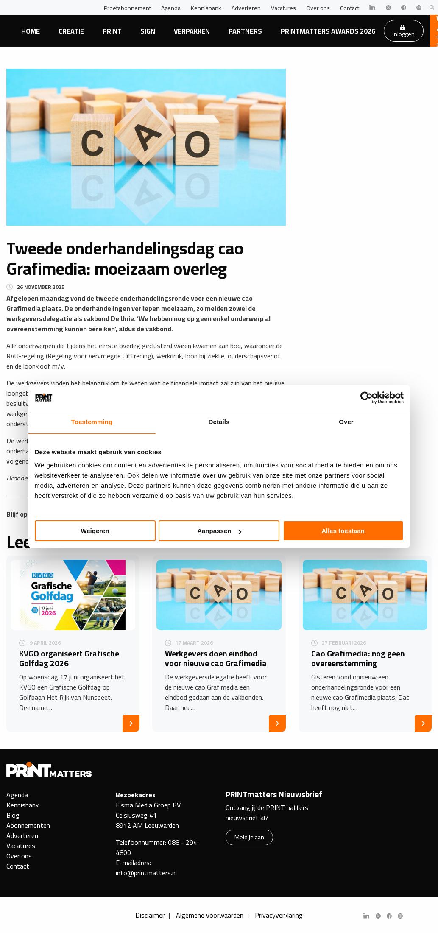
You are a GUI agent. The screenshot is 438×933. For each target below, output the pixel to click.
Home (30, 31)
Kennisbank (206, 8)
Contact (349, 8)
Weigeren (95, 530)
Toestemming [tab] (92, 421)
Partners (245, 31)
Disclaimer (150, 915)
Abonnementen (28, 825)
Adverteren (246, 8)
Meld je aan (249, 837)
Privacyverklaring (279, 915)
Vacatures (283, 8)
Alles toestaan (343, 530)
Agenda (171, 8)
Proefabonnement (127, 8)
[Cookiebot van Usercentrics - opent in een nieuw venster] (366, 397)
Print (112, 31)
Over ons (318, 8)
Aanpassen (219, 530)
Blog (13, 815)
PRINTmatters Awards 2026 (328, 31)
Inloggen (404, 32)
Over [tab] (346, 421)
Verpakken (192, 31)
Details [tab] (219, 421)
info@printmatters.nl (146, 872)
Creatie (71, 31)
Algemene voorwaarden (209, 915)
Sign (147, 31)
